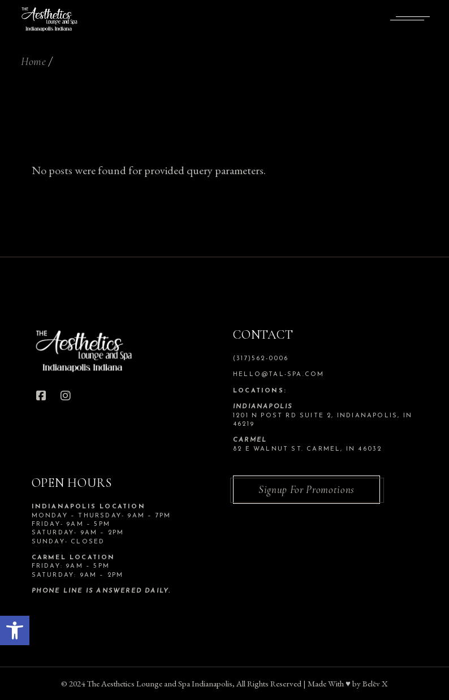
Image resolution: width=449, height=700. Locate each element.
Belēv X (375, 683)
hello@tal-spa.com (278, 374)
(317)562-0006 (261, 359)
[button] (14, 630)
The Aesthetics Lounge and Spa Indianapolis (159, 683)
